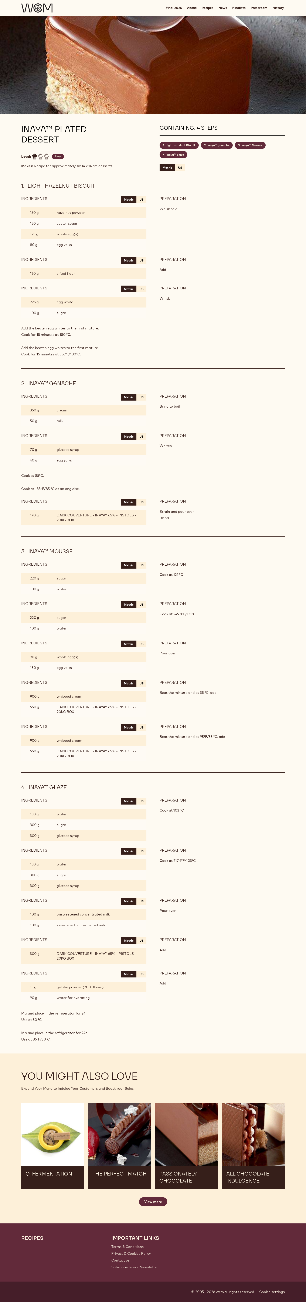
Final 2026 (174, 8)
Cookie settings (272, 1292)
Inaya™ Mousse (251, 145)
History (278, 8)
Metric (167, 168)
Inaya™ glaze (175, 154)
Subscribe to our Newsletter (134, 1267)
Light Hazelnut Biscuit (180, 145)
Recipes (207, 8)
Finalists (239, 8)
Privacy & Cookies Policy (131, 1253)
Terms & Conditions (127, 1247)
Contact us (120, 1260)
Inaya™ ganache (218, 145)
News (222, 8)
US (180, 168)
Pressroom (259, 8)
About (192, 8)
